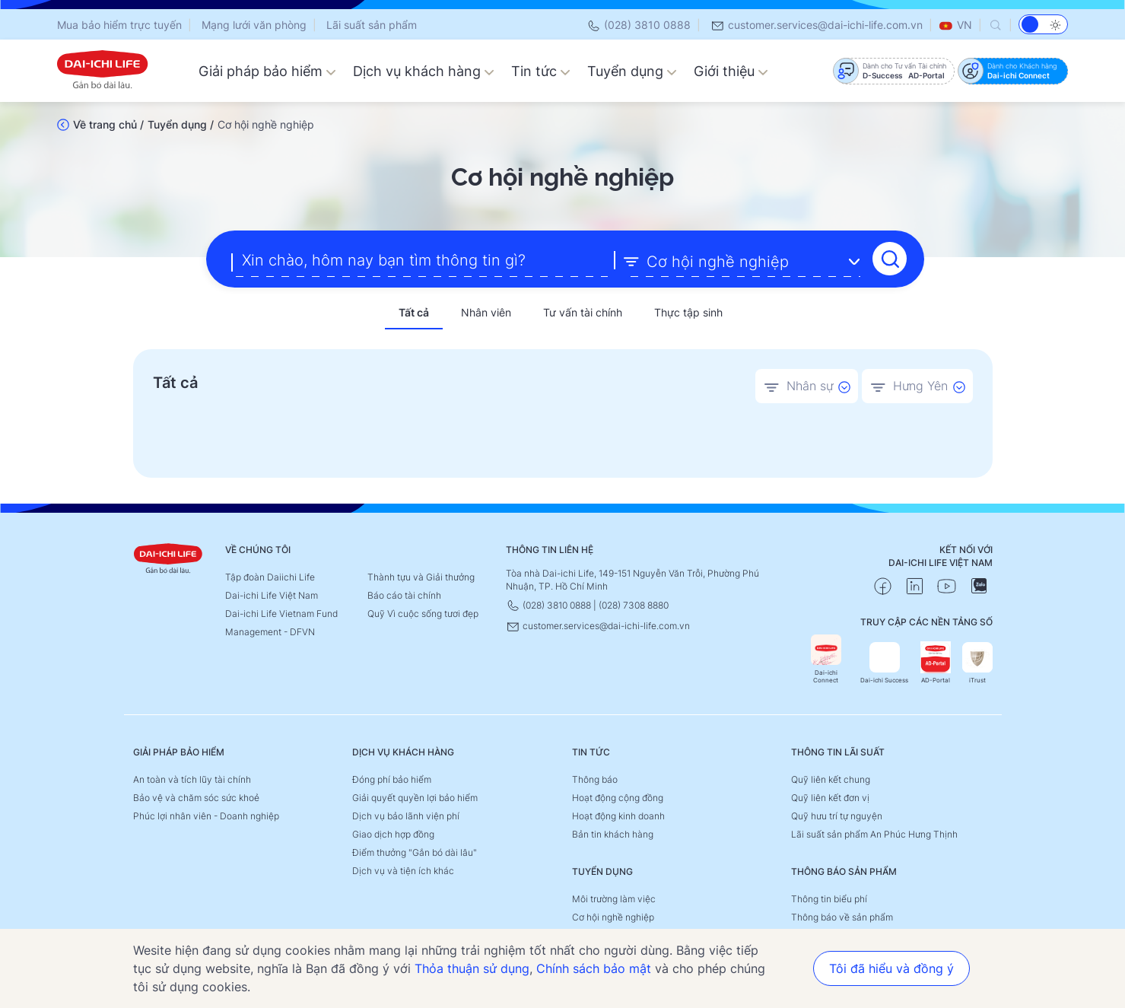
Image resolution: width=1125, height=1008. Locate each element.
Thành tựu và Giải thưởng (421, 576)
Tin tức (540, 71)
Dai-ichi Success (884, 662)
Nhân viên (486, 311)
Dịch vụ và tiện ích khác (403, 870)
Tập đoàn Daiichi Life (270, 576)
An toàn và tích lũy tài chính (192, 778)
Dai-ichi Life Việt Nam (271, 594)
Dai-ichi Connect (826, 658)
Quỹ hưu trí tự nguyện (836, 815)
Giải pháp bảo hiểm (267, 71)
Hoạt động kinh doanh (618, 815)
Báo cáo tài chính (404, 594)
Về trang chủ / (108, 124)
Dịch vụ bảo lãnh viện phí (405, 815)
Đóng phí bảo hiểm (391, 778)
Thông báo (595, 778)
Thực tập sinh (688, 311)
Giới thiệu (731, 71)
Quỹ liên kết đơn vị (830, 797)
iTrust (977, 662)
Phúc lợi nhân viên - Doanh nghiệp (206, 815)
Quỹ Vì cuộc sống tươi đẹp (422, 612)
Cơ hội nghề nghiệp (613, 916)
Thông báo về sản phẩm (842, 916)
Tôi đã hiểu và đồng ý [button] (891, 968)
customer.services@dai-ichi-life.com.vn (816, 24)
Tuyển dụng (632, 71)
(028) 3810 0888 (638, 24)
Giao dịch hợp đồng (393, 833)
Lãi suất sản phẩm (371, 24)
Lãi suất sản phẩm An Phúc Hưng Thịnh (874, 833)
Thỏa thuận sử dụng (472, 968)
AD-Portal (935, 662)
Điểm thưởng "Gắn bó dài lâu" (414, 851)
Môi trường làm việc (614, 898)
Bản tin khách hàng (612, 833)
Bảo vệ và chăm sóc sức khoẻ (196, 797)
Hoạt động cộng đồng (617, 797)
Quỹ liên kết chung (830, 778)
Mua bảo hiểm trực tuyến (119, 24)
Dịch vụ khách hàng (423, 71)
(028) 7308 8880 (634, 604)
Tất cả (414, 311)
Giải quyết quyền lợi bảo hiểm (415, 797)
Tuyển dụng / (181, 124)
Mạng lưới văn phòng (254, 24)
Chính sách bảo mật (593, 968)
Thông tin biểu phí (829, 898)
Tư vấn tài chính (582, 311)
